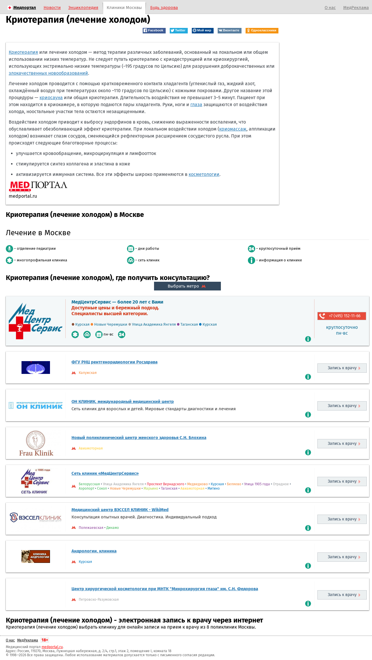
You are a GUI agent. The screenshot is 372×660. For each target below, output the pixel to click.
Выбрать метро (187, 286)
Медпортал (24, 7)
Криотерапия (23, 52)
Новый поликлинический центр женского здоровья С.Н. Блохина (138, 437)
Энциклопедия (83, 7)
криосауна (51, 97)
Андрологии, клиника (94, 551)
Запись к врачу (342, 367)
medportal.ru (52, 647)
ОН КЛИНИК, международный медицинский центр (122, 401)
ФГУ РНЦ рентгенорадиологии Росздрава (114, 362)
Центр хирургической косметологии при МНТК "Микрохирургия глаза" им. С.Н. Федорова (164, 588)
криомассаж (232, 129)
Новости (52, 7)
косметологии (204, 174)
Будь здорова (164, 7)
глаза (196, 104)
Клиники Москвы (124, 7)
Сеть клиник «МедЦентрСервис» (105, 473)
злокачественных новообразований (48, 73)
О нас (330, 7)
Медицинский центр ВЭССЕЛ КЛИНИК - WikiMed (120, 509)
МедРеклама (356, 7)
